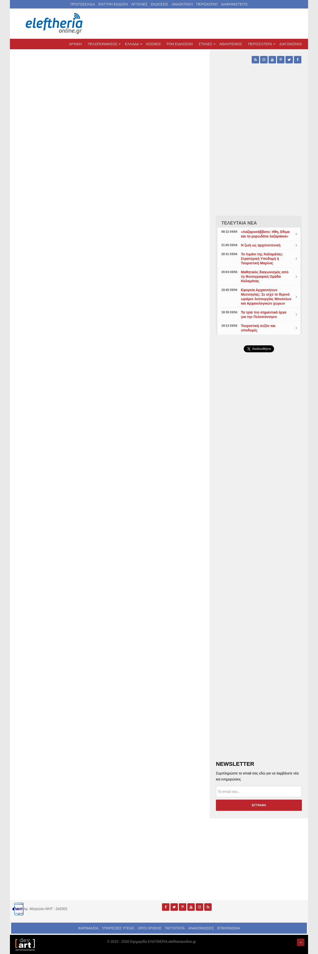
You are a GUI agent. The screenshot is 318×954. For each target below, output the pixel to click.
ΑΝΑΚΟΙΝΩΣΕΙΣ (201, 928)
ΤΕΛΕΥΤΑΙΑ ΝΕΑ (239, 223)
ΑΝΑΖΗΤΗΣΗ (182, 4)
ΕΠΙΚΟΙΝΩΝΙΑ (228, 928)
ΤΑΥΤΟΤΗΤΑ (175, 928)
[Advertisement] (259, 474)
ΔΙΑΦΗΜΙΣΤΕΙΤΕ (234, 4)
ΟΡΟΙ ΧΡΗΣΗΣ (149, 928)
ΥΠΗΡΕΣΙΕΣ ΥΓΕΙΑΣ (118, 928)
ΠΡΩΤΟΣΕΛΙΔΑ (82, 4)
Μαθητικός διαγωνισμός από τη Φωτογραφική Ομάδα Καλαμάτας (265, 276)
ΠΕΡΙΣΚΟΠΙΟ (207, 4)
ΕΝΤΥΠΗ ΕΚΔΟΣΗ (113, 4)
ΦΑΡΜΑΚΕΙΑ (88, 928)
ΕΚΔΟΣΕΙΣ (159, 4)
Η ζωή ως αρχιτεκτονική (260, 245)
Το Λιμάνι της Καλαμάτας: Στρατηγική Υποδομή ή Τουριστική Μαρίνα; (262, 258)
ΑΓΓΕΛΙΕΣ (139, 4)
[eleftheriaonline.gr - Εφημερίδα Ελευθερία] (54, 23)
